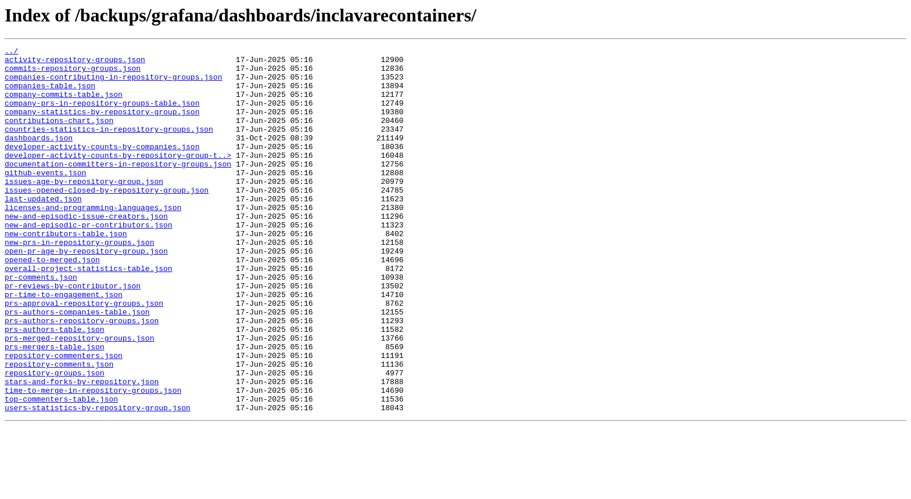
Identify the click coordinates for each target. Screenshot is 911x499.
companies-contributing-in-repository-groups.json (113, 83)
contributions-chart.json (59, 136)
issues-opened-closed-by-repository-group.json (107, 219)
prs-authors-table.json (55, 386)
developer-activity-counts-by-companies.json (102, 167)
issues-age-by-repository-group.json (84, 209)
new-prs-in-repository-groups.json (79, 282)
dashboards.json (39, 156)
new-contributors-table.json (66, 271)
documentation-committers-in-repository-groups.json (118, 188)
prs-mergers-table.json (55, 407)
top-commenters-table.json (61, 470)
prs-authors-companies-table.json (77, 365)
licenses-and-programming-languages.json (93, 240)
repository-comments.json (59, 428)
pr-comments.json (41, 324)
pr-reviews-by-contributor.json (73, 334)
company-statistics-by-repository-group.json (102, 125)
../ (11, 52)
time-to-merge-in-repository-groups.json (93, 459)
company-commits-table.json (64, 104)
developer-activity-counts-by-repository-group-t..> (118, 177)
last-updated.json (43, 230)
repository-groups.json (55, 438)
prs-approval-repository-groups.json (84, 355)
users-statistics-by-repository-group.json (98, 480)
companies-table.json (50, 94)
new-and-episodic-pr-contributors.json (89, 261)
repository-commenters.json (64, 418)
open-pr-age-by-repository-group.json (86, 292)
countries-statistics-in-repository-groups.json (109, 146)
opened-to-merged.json (52, 303)
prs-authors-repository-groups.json (82, 376)
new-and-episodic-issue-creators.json (86, 250)
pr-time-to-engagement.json (64, 344)
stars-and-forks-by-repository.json (82, 449)
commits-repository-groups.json (73, 73)
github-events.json (45, 198)
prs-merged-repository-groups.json (79, 397)
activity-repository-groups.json (75, 62)
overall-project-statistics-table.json (89, 313)
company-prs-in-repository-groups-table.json (102, 115)
